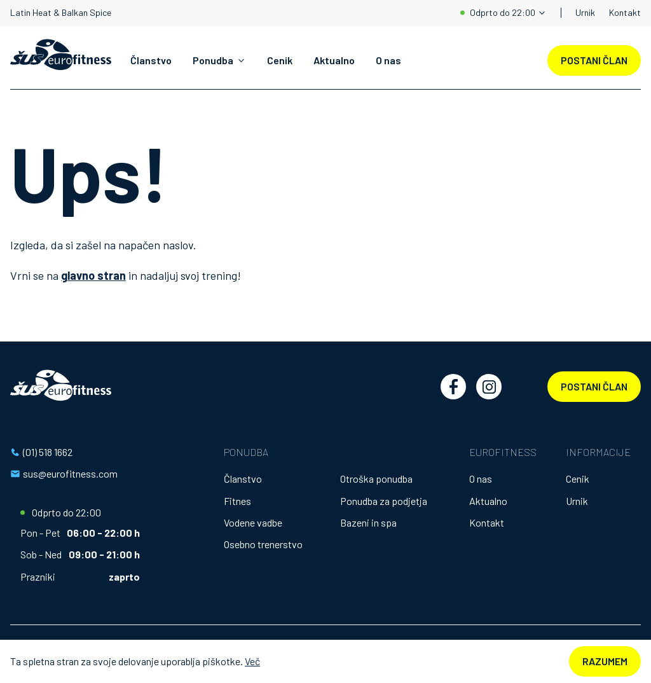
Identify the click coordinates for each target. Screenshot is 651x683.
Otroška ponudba (376, 479)
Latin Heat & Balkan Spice (60, 13)
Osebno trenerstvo (263, 544)
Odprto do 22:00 (502, 12)
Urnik (585, 12)
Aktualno (334, 60)
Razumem (604, 661)
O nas (388, 60)
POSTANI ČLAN (594, 60)
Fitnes (237, 501)
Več (252, 661)
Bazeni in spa (368, 522)
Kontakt (625, 12)
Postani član (594, 386)
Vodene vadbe (253, 522)
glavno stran (93, 275)
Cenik (279, 60)
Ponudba (213, 60)
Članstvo (151, 60)
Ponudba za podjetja (383, 501)
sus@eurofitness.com (70, 473)
